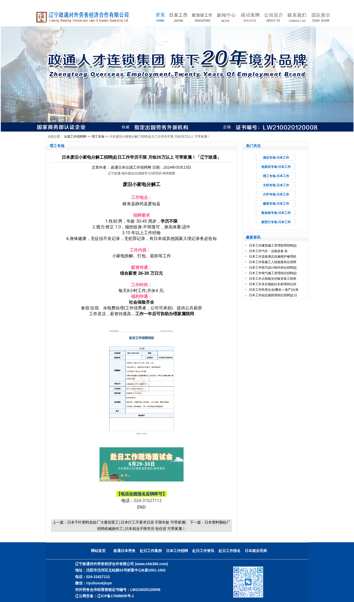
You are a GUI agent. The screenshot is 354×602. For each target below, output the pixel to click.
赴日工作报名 (229, 551)
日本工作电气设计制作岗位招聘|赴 (273, 267)
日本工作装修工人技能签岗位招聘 (272, 262)
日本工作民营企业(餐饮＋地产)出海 (273, 290)
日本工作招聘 (177, 551)
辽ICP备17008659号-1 (115, 596)
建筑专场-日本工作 (276, 203)
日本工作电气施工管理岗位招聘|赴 (273, 273)
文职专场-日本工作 (276, 185)
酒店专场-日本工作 (276, 157)
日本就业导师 (256, 551)
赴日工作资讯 (203, 551)
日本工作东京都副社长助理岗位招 (272, 284)
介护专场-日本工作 (276, 194)
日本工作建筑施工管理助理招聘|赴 (273, 245)
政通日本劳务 (124, 551)
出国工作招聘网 (75, 136)
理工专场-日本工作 (276, 176)
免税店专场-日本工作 (276, 167)
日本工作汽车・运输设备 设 (268, 251)
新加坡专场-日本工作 (276, 213)
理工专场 (98, 136)
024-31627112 (148, 500)
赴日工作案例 (151, 551)
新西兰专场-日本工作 (276, 222)
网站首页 (98, 551)
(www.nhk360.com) (151, 564)
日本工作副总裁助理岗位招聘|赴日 (273, 295)
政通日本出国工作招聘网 (131, 167)
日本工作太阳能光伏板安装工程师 (272, 278)
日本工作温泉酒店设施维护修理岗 (272, 256)
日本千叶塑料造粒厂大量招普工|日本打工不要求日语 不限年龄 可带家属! (126, 522)
